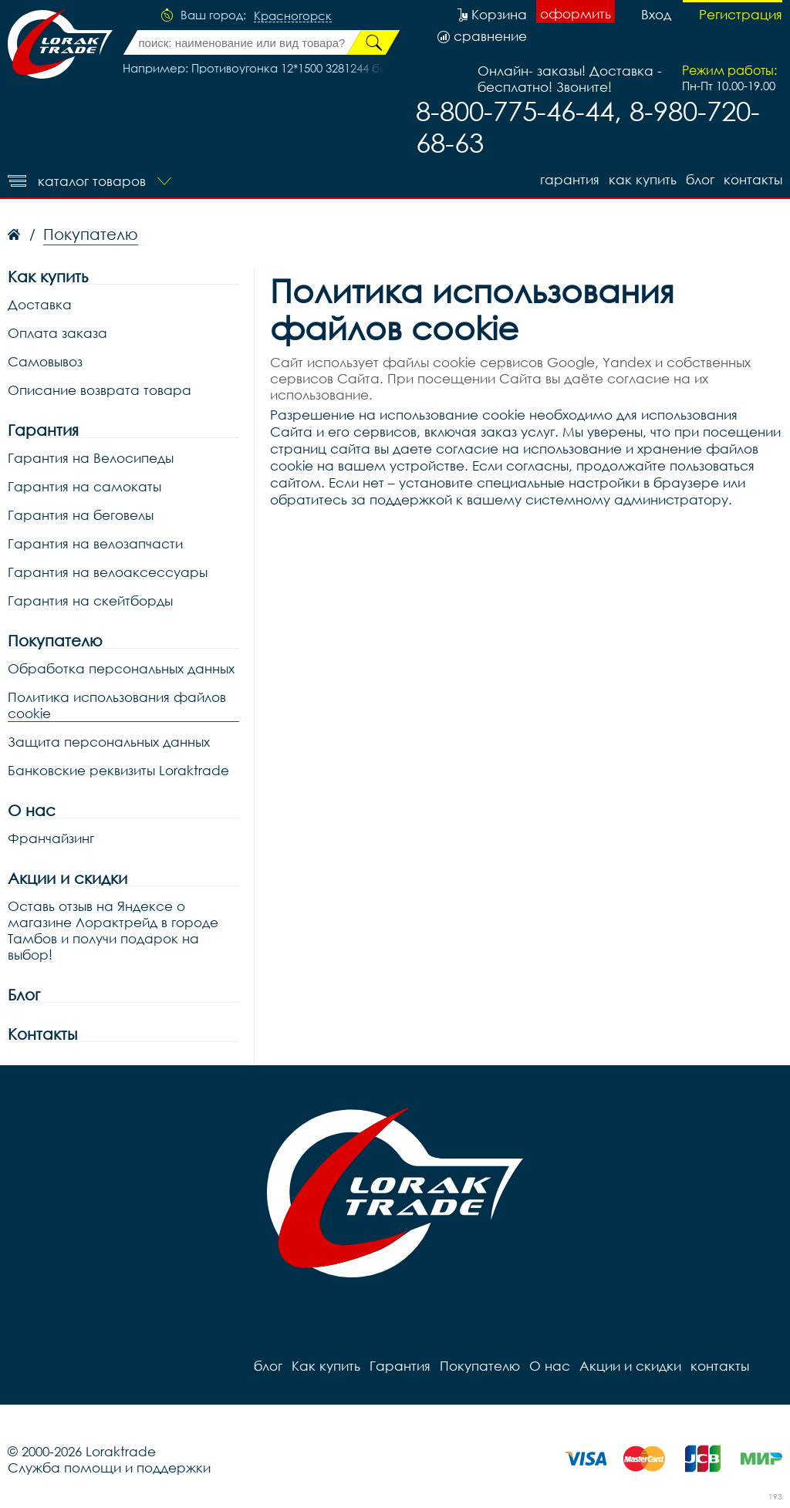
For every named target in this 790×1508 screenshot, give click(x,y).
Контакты (42, 1034)
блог (700, 179)
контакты (753, 179)
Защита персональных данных (109, 742)
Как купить (643, 179)
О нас (32, 810)
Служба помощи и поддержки (109, 1467)
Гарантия (569, 179)
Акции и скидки (67, 878)
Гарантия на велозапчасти (95, 543)
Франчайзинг (51, 838)
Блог (24, 995)
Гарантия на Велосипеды (91, 458)
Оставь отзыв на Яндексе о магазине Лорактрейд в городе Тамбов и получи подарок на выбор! (113, 930)
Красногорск (293, 16)
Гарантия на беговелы (81, 515)
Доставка (40, 304)
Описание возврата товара (99, 390)
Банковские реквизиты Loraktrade (118, 770)
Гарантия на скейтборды (90, 600)
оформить (575, 13)
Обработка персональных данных (121, 668)
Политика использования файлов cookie (117, 705)
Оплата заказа (57, 333)
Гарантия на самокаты (84, 486)
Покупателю (55, 641)
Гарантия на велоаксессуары (108, 572)
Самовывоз (45, 361)
